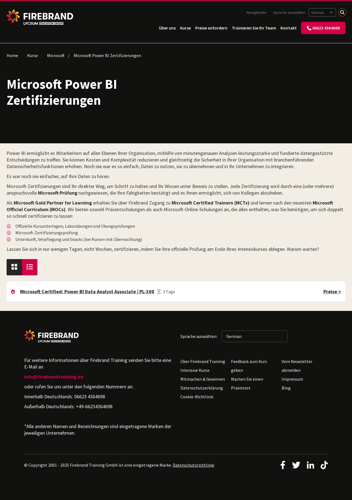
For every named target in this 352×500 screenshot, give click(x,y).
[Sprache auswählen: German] (322, 12)
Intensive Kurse (195, 370)
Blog (286, 388)
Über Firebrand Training (202, 361)
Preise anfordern (211, 28)
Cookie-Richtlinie (196, 396)
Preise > (332, 291)
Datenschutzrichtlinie (193, 465)
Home (12, 55)
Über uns (167, 28)
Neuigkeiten (256, 12)
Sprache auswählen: (290, 12)
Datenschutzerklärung (201, 388)
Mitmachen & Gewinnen (202, 379)
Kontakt (288, 28)
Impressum (292, 379)
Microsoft (56, 55)
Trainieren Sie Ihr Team (254, 28)
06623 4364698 (323, 28)
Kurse (185, 28)
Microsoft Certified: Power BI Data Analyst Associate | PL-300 (87, 291)
